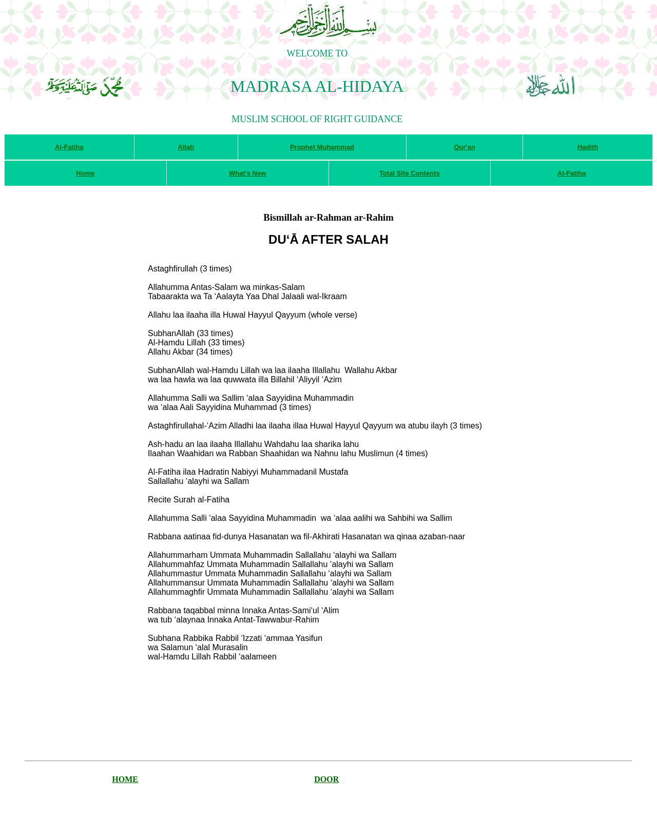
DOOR (326, 779)
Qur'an (464, 147)
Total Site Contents (409, 173)
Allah (186, 147)
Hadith (587, 147)
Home (85, 173)
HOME (125, 779)
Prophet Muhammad (322, 147)
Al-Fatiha (69, 147)
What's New (247, 173)
